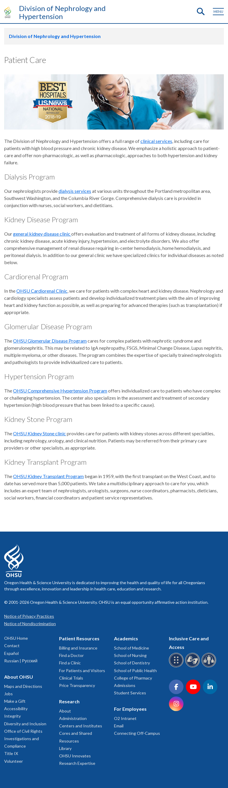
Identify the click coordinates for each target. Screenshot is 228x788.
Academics (126, 638)
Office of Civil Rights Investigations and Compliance (23, 738)
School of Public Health (135, 670)
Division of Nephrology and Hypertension (62, 12)
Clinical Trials (71, 677)
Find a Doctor (71, 655)
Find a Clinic (70, 662)
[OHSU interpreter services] (210, 666)
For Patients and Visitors (82, 670)
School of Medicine (131, 647)
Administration (73, 718)
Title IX (11, 753)
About (65, 710)
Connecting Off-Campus (137, 733)
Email (119, 725)
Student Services (130, 692)
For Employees (130, 709)
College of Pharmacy (133, 677)
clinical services (156, 141)
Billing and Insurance (78, 647)
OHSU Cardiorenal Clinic (41, 291)
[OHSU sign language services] (193, 666)
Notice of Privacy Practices (29, 616)
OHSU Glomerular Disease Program (50, 340)
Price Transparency (77, 685)
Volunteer (13, 761)
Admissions (124, 685)
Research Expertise (77, 763)
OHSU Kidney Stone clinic (39, 433)
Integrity (12, 715)
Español (11, 653)
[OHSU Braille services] (177, 666)
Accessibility (16, 708)
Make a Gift (15, 701)
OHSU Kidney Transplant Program (48, 476)
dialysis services (74, 191)
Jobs (8, 693)
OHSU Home (16, 638)
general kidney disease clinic (42, 234)
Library (65, 748)
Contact (12, 645)
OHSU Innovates (75, 755)
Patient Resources (79, 638)
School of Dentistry (132, 662)
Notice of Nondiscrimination (30, 623)
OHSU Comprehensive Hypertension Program (60, 390)
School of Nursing (130, 655)
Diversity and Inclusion (25, 723)
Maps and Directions (23, 686)
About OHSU (18, 677)
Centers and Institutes (80, 725)
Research (69, 701)
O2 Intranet (125, 718)
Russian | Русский (20, 660)
